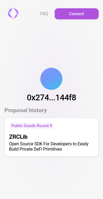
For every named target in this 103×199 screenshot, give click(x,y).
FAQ (44, 14)
